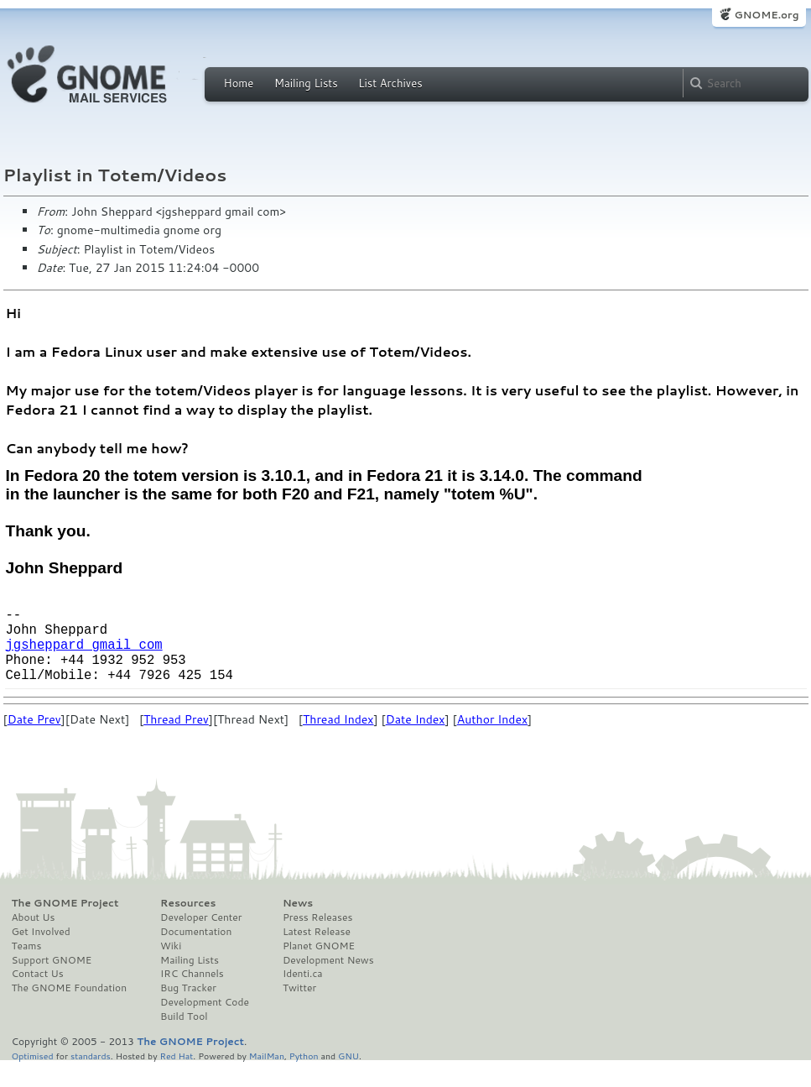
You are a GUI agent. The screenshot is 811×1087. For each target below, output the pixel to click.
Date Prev (34, 742)
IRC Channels (192, 997)
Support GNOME (52, 983)
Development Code (204, 1025)
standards (90, 1079)
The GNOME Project (65, 926)
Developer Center (201, 941)
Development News (328, 983)
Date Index (415, 742)
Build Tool (183, 1040)
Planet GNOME (319, 969)
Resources (188, 926)
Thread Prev (176, 742)
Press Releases (317, 941)
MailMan (266, 1079)
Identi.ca (303, 997)
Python (304, 1079)
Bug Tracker (188, 1011)
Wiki (170, 969)
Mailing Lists (306, 83)
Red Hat (176, 1079)
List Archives (390, 83)
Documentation (195, 955)
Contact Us (38, 997)
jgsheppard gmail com (84, 660)
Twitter (299, 1011)
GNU (348, 1079)
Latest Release (317, 955)
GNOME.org (766, 15)
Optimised (33, 1079)
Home (239, 83)
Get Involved (41, 955)
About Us (33, 941)
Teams (27, 969)
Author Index (492, 742)
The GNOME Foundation (69, 1011)
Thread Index (338, 742)
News (298, 926)
